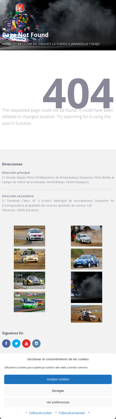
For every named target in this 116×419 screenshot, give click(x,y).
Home (6, 44)
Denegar (58, 390)
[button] (29, 236)
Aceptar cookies (58, 379)
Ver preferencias (58, 402)
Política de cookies (40, 412)
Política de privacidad (72, 412)
